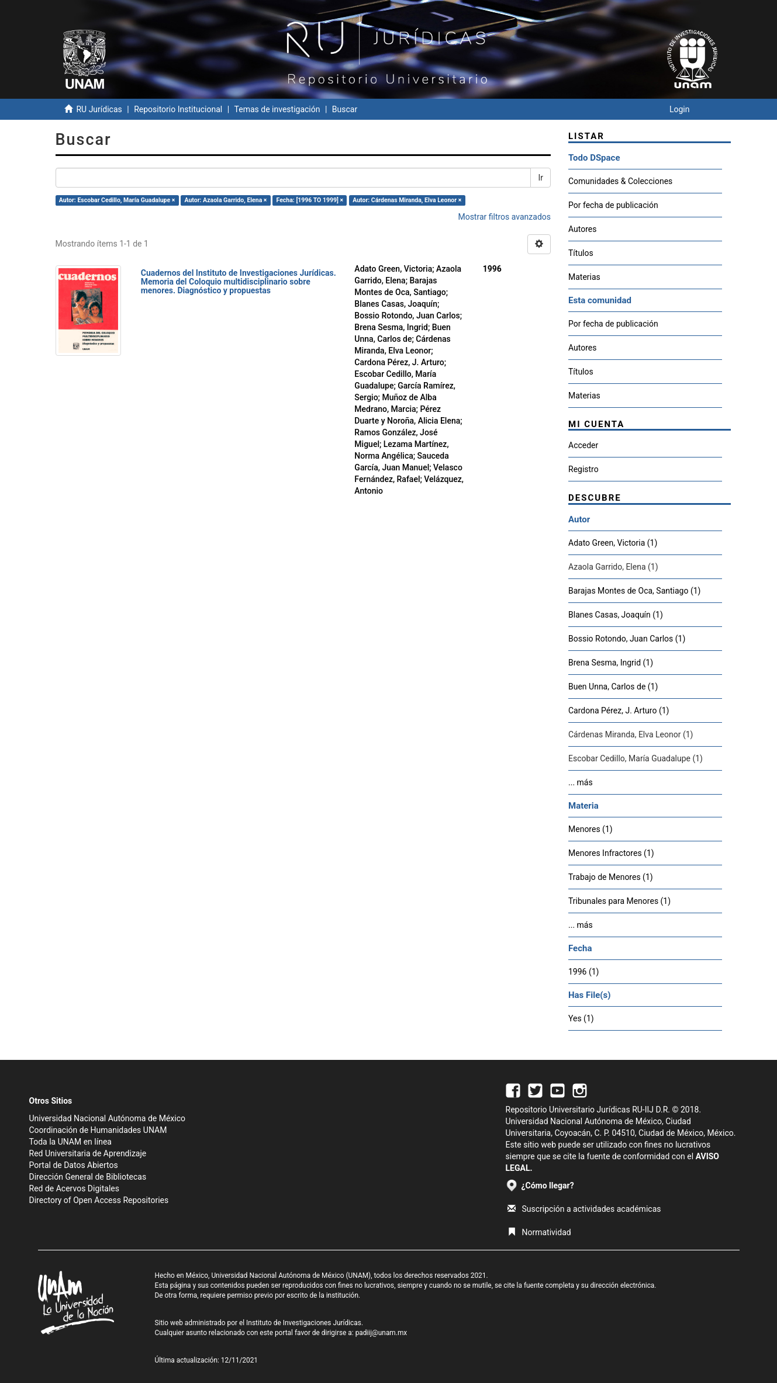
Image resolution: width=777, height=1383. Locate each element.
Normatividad (539, 1232)
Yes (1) (581, 1018)
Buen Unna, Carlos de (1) (613, 686)
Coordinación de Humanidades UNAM (98, 1130)
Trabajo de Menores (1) (610, 877)
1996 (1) (583, 971)
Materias (584, 277)
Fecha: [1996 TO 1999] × (310, 200)
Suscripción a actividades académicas (584, 1209)
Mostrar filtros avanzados (504, 216)
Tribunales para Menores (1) (619, 901)
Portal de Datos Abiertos (73, 1165)
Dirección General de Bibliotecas (88, 1176)
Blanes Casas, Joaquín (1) (615, 614)
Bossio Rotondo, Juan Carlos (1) (626, 638)
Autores (582, 229)
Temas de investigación (277, 109)
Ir (540, 177)
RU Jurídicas (99, 109)
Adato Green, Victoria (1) (612, 542)
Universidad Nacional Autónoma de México (107, 1118)
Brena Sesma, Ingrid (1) (610, 662)
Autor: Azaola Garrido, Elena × (225, 200)
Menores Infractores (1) (611, 853)
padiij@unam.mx (381, 1333)
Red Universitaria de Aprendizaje (88, 1153)
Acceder (583, 445)
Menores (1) (590, 829)
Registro (583, 469)
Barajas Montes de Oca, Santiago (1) (634, 590)
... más (580, 782)
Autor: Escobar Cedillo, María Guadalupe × (117, 200)
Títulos (580, 253)
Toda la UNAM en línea (70, 1141)
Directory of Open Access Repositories (99, 1200)
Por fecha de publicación (613, 205)
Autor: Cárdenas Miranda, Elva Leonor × (407, 200)
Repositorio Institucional (178, 109)
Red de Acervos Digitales (74, 1188)
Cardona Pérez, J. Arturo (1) (618, 710)
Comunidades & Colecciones (620, 181)
